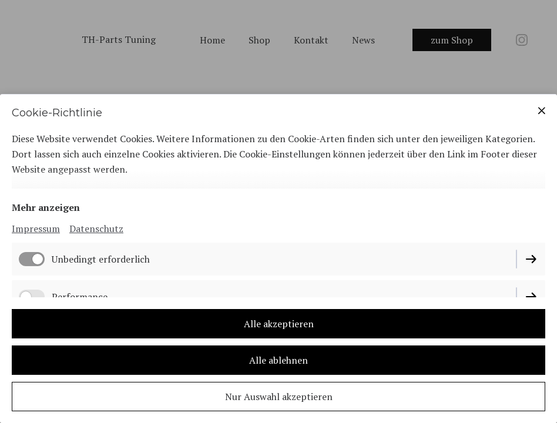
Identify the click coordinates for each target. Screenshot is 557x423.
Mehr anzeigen (46, 207)
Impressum (36, 228)
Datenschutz (96, 228)
